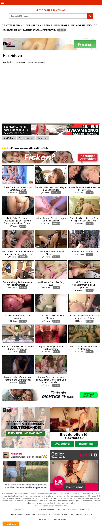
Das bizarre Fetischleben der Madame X (51, 317)
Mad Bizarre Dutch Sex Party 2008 (51, 283)
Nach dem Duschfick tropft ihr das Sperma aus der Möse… (84, 219)
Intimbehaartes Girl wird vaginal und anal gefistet (51, 219)
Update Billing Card (43, 519)
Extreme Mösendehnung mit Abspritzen (51, 252)
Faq (59, 509)
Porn (71, 514)
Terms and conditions (46, 509)
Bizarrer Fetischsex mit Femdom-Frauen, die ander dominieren (17, 252)
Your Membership (60, 514)
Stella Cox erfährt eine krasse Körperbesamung (18, 188)
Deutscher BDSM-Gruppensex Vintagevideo (84, 347)
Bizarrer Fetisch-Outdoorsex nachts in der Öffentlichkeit (17, 378)
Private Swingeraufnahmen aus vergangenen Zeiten (84, 317)
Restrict (79, 514)
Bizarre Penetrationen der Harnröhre (17, 317)
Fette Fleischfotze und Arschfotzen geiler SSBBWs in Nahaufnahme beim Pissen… (18, 221)
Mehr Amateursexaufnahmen (74, 509)
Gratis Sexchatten (59, 519)
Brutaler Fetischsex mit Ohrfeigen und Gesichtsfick (51, 188)
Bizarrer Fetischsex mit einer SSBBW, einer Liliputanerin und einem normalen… (51, 380)
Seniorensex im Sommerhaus (84, 251)
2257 (33, 509)
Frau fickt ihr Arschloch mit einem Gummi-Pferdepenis (18, 347)
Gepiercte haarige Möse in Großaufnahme (51, 347)
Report (42, 138)
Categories (17, 509)
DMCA (26, 509)
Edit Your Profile (44, 514)
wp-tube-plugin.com (59, 505)
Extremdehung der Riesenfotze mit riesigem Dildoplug (17, 283)
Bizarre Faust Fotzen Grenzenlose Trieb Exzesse (84, 188)
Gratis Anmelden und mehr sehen (22, 514)
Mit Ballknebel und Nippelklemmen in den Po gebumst (84, 285)
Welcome (88, 514)
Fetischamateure (26, 138)
